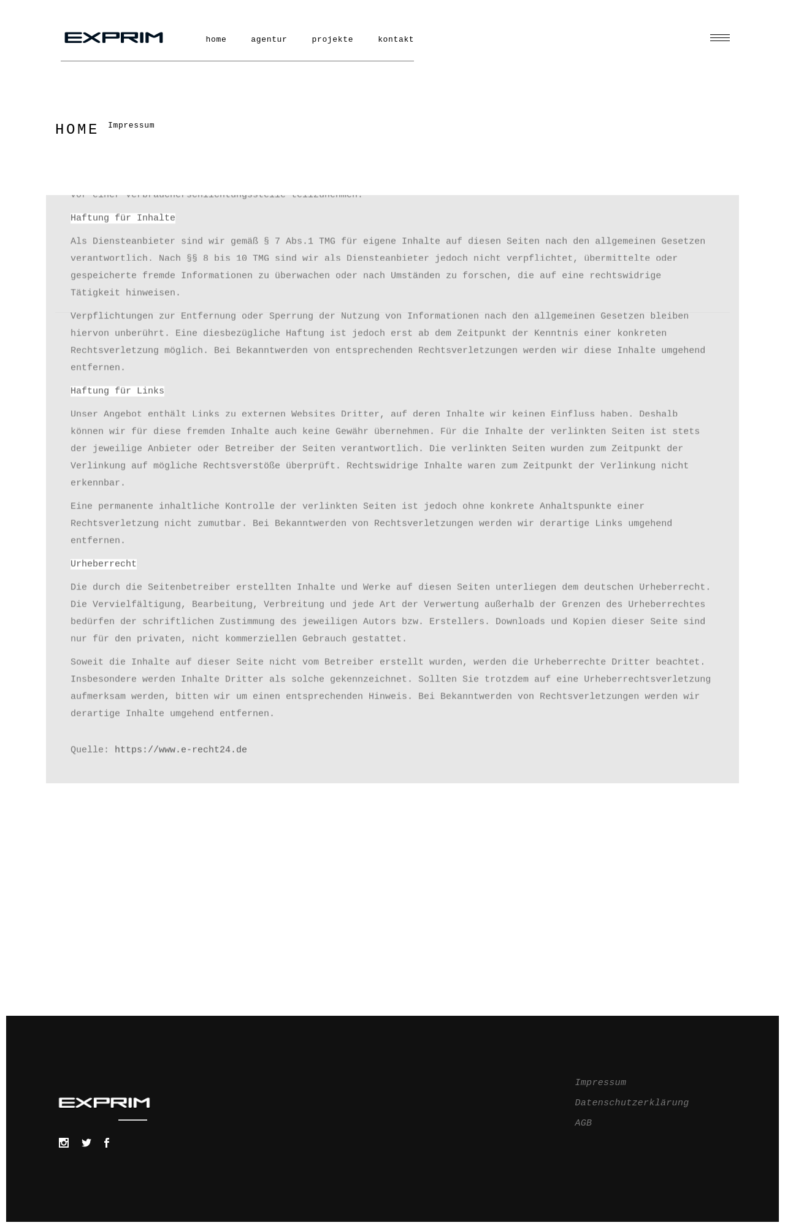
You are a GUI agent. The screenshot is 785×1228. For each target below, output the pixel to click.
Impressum (601, 1083)
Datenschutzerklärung (632, 1103)
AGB (583, 1123)
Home (77, 129)
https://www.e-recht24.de (181, 337)
